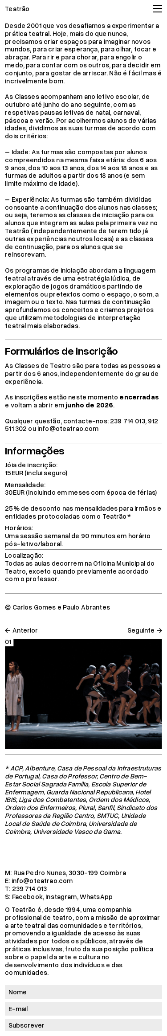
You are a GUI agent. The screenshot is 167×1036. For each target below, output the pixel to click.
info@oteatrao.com (42, 880)
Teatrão (17, 8)
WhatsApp (96, 896)
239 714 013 (29, 888)
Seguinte (141, 630)
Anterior (25, 630)
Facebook (27, 896)
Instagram (61, 896)
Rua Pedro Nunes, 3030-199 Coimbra (69, 872)
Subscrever (26, 1025)
